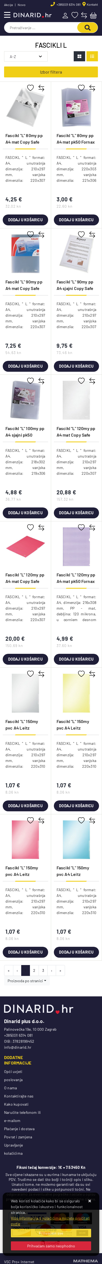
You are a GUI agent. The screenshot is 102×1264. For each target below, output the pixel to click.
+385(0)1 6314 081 (68, 4)
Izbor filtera (51, 71)
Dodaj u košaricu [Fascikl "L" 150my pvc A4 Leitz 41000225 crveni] (25, 952)
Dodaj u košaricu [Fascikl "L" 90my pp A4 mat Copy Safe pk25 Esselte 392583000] (25, 366)
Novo (22, 5)
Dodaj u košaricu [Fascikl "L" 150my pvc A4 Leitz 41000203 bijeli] (25, 805)
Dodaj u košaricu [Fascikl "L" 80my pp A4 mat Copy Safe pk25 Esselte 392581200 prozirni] (25, 219)
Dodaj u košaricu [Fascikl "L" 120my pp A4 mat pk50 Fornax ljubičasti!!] (76, 659)
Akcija (8, 5)
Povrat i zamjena (18, 1137)
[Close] (51, 1233)
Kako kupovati (16, 1104)
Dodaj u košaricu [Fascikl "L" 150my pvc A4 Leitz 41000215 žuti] (76, 805)
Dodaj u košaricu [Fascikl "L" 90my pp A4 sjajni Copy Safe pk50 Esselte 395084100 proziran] (76, 366)
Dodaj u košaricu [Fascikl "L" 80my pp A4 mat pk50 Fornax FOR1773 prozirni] (76, 219)
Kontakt (92, 4)
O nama (10, 1087)
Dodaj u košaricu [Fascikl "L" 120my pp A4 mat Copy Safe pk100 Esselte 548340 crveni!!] (25, 659)
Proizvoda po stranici (25, 980)
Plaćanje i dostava (19, 1128)
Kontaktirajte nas (18, 1096)
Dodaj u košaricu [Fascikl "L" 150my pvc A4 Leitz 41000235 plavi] (76, 952)
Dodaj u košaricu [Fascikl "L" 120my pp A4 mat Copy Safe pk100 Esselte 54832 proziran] (76, 512)
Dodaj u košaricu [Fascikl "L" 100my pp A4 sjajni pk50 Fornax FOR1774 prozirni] (25, 512)
